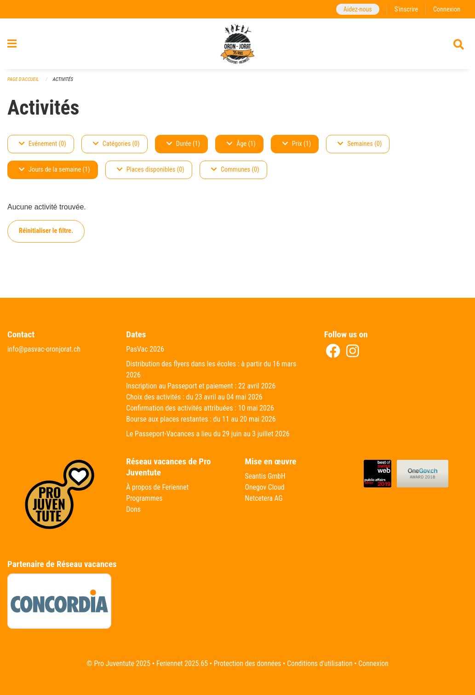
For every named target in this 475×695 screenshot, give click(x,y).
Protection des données (247, 663)
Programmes (144, 498)
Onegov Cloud (265, 487)
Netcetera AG (264, 498)
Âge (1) (241, 147)
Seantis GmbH (265, 476)
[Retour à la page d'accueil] (238, 45)
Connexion (446, 9)
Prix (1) (296, 147)
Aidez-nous (356, 9)
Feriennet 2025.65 (181, 663)
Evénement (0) (42, 147)
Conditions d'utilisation (320, 663)
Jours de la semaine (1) (54, 173)
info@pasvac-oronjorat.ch (44, 349)
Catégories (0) (116, 147)
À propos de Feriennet (157, 487)
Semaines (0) (360, 147)
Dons (133, 509)
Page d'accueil (23, 83)
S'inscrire (406, 9)
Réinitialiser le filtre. (46, 234)
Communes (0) (235, 173)
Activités (63, 83)
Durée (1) (183, 147)
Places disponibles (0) (150, 173)
